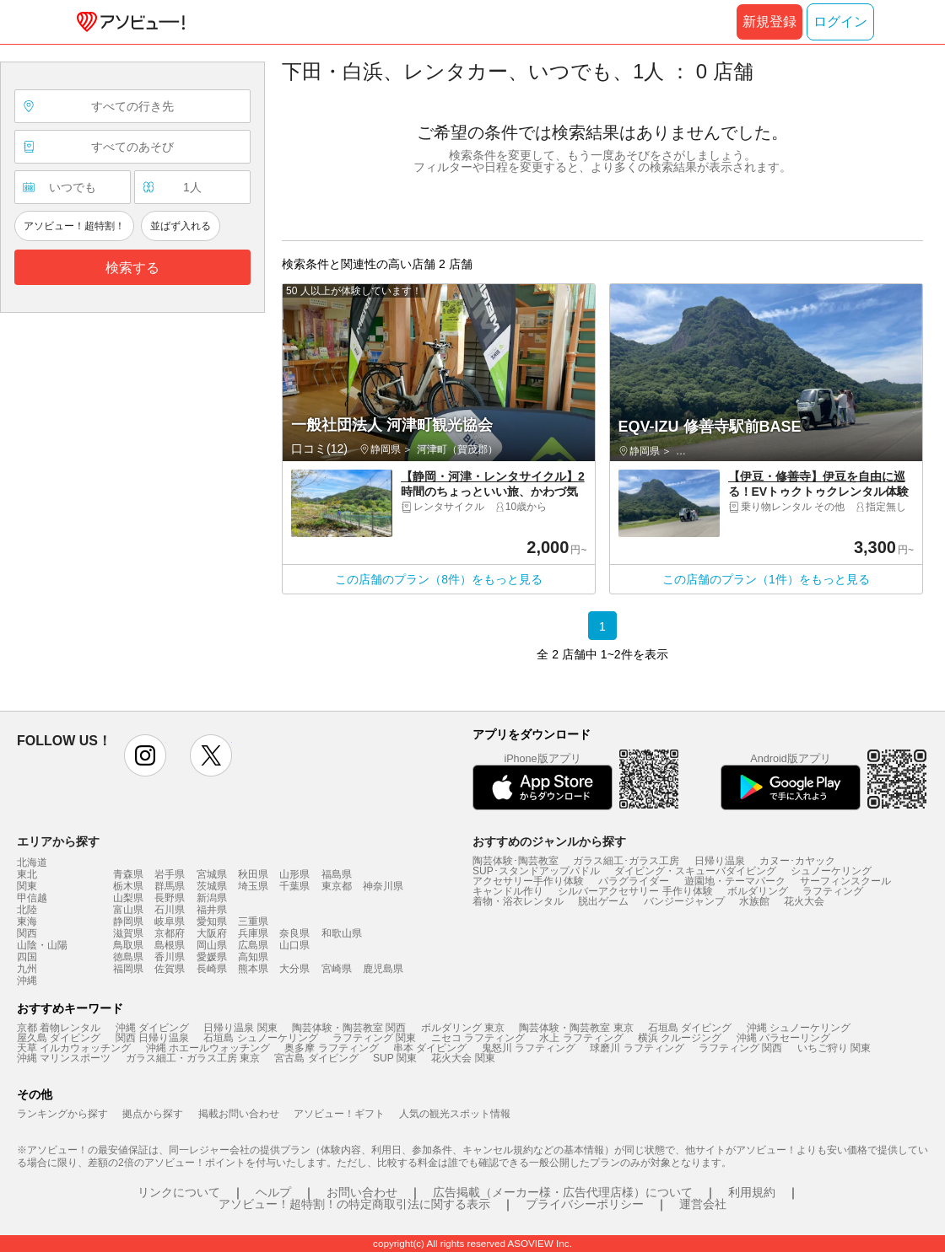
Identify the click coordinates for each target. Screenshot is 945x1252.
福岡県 (128, 969)
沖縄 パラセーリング (783, 1038)
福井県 (212, 910)
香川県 (169, 957)
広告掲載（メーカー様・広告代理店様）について (563, 1192)
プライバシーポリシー (585, 1204)
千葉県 (294, 886)
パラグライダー (633, 881)
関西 (27, 933)
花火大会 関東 (462, 1058)
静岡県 (128, 921)
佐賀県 (169, 969)
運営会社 (702, 1204)
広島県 (253, 945)
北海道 (32, 862)
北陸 (27, 910)
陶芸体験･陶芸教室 (515, 861)
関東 (27, 886)
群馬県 (169, 886)
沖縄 (27, 980)
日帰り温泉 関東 (240, 1028)
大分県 (294, 969)
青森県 (128, 874)
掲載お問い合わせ (238, 1114)
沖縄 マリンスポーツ (64, 1058)
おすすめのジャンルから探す (549, 841)
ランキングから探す (62, 1114)
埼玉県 (253, 886)
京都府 (169, 933)
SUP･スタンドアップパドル (536, 871)
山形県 (294, 874)
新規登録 (769, 21)
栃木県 (128, 886)
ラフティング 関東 (374, 1038)
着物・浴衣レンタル (518, 901)
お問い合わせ (362, 1192)
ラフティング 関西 (740, 1048)
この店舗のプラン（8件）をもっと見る (439, 579)
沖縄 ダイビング (152, 1028)
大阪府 (212, 933)
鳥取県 (128, 945)
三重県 (253, 921)
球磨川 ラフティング (636, 1048)
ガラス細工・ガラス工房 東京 (193, 1058)
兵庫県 (253, 933)
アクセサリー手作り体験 (528, 881)
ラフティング (832, 891)
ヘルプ (273, 1192)
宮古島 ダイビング (316, 1058)
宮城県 (212, 874)
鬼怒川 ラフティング (528, 1048)
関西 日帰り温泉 (152, 1038)
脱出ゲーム (603, 901)
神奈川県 (383, 886)
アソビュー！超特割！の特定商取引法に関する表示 (354, 1204)
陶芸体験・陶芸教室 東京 (576, 1028)
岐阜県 (169, 921)
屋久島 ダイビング (58, 1038)
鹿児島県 (383, 969)
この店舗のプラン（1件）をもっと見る (766, 579)
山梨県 (128, 898)
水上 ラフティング (581, 1038)
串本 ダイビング (430, 1048)
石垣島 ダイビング (690, 1028)
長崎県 (212, 969)
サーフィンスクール (845, 881)
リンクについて (179, 1192)
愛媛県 (212, 957)
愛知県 (212, 921)
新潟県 (212, 898)
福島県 (336, 874)
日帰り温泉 (719, 861)
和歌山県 (341, 933)
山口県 (294, 945)
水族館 (754, 901)
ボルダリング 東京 (463, 1028)
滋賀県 (128, 933)
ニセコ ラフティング (478, 1038)
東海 (27, 921)
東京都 (336, 886)
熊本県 (253, 969)
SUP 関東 (395, 1058)
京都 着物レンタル (58, 1028)
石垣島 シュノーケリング (260, 1038)
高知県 (253, 957)
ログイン (840, 21)
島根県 (169, 945)
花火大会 (804, 901)
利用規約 (751, 1192)
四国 (27, 957)
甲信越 (32, 898)
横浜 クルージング (679, 1038)
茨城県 (212, 886)
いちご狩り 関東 (834, 1048)
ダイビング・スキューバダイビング (695, 871)
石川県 (169, 910)
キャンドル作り (507, 891)
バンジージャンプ (684, 901)
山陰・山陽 (42, 945)
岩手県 (169, 874)
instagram (145, 755)
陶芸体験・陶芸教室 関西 (349, 1028)
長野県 (169, 898)
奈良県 (294, 933)
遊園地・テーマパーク (735, 881)
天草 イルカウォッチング (74, 1048)
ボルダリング (757, 891)
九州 (27, 969)
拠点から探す (152, 1114)
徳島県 (128, 957)
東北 (27, 874)
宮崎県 (336, 969)
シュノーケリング (831, 871)
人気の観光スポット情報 (454, 1114)
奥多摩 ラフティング (331, 1048)
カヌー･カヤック (797, 861)
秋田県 (253, 874)
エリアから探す (58, 841)
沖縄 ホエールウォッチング (208, 1048)
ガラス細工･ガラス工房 (626, 861)
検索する (132, 268)
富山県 (128, 910)
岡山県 (212, 945)
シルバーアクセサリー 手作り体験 (635, 891)
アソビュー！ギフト (339, 1114)
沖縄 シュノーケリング (798, 1028)
